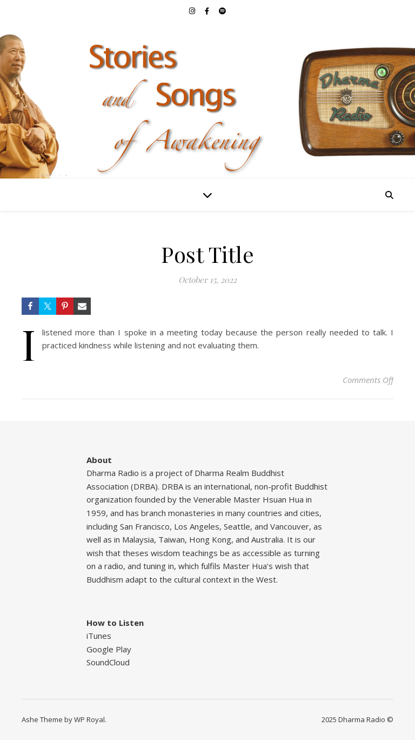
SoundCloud (108, 662)
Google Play (108, 649)
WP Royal (89, 719)
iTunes (98, 635)
